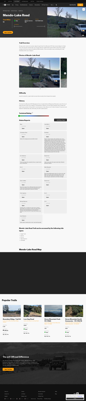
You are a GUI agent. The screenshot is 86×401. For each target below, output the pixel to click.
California (20, 10)
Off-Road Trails (6, 10)
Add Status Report (60, 120)
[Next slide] (65, 73)
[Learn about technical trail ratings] (32, 112)
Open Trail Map (8, 32)
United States (14, 10)
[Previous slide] (21, 73)
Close (75, 398)
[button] (66, 22)
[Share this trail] (83, 9)
